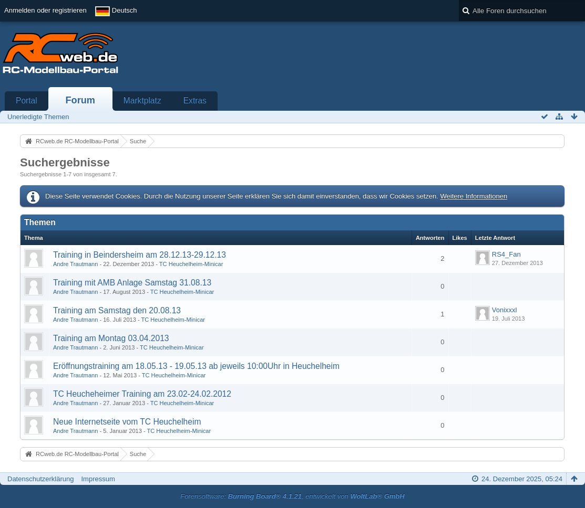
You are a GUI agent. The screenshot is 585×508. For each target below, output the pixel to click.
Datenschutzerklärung (40, 479)
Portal (26, 100)
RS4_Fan (506, 254)
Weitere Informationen (473, 196)
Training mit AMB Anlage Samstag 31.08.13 (132, 282)
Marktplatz (142, 100)
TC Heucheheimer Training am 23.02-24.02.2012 (142, 393)
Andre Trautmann (75, 264)
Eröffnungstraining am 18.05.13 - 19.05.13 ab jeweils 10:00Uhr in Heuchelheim (196, 366)
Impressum (98, 479)
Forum (80, 100)
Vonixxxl (504, 310)
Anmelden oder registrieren (45, 10)
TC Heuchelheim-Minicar (191, 264)
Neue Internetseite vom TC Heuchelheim (127, 421)
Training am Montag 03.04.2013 (111, 338)
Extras (195, 100)
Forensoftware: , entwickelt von (292, 496)
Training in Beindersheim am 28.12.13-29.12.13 (139, 254)
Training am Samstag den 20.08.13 (117, 310)
